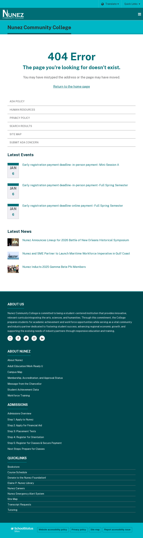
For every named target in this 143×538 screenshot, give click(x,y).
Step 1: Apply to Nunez (20, 419)
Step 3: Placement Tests (21, 431)
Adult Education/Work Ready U (25, 366)
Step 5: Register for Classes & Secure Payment (34, 443)
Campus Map (14, 372)
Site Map (16, 134)
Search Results (21, 126)
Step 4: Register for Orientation (25, 437)
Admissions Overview (19, 413)
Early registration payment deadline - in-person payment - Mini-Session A (70, 164)
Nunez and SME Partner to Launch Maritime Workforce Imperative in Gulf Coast (76, 253)
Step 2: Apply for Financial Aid (24, 425)
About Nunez (15, 360)
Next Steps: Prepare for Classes (26, 448)
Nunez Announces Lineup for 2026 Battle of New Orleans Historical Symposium (75, 240)
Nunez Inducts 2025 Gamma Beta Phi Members (54, 267)
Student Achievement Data (23, 389)
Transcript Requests (19, 504)
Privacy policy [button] (79, 529)
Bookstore (13, 466)
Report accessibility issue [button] (117, 529)
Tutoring (12, 509)
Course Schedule (17, 472)
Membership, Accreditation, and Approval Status (35, 378)
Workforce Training (18, 395)
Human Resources (22, 109)
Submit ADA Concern (24, 142)
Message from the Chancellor (24, 383)
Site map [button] (95, 529)
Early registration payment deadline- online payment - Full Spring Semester (72, 205)
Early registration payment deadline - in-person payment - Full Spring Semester (75, 185)
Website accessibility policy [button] (53, 529)
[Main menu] (139, 14)
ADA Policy (17, 101)
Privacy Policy (20, 117)
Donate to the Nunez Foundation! (26, 477)
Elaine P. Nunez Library (20, 483)
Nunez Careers (16, 488)
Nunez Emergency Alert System (25, 493)
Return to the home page (71, 86)
